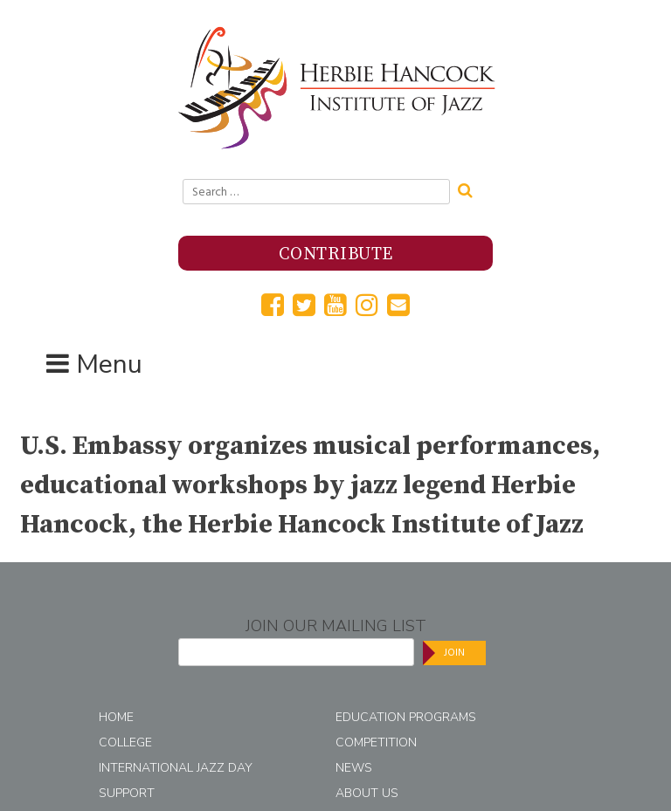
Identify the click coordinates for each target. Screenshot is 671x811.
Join (454, 652)
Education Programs (406, 717)
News (354, 767)
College (125, 742)
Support (127, 793)
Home (116, 717)
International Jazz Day (175, 767)
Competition (376, 742)
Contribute (336, 254)
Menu (109, 364)
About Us (367, 793)
